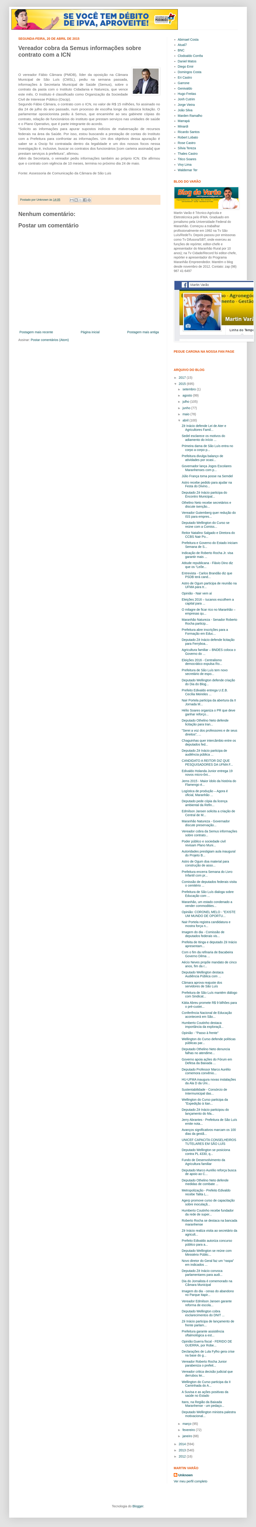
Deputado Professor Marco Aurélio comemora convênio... (206, 1071)
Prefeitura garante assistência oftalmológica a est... (203, 1333)
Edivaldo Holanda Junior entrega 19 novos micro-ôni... (207, 773)
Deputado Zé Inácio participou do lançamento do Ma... (205, 1111)
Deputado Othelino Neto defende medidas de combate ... (205, 1182)
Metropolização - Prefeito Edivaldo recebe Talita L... (206, 1192)
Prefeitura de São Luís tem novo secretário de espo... (205, 672)
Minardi (183, 126)
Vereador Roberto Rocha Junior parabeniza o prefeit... (204, 1363)
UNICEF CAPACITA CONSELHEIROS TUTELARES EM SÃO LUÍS (209, 1142)
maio (186, 414)
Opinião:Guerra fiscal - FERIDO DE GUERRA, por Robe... (207, 1343)
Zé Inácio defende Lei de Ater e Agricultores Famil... (204, 428)
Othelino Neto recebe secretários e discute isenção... (206, 504)
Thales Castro (188, 153)
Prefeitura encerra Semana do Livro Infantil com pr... (207, 873)
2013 (183, 1450)
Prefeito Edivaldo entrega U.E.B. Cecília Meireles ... (205, 692)
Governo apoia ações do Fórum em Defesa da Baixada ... (207, 1061)
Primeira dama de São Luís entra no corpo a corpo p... (207, 448)
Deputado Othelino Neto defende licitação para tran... (205, 722)
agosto (187, 395)
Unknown (185, 1475)
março (187, 1424)
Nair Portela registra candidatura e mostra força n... (206, 924)
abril (185, 420)
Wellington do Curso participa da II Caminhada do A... (206, 1384)
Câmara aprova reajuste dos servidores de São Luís (202, 984)
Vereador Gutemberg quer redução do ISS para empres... (209, 514)
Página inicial (90, 332)
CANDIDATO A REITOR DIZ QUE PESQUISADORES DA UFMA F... (207, 762)
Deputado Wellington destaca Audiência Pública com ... (203, 974)
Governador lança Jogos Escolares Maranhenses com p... (207, 468)
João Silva (185, 110)
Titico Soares (187, 159)
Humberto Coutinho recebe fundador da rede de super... (208, 1212)
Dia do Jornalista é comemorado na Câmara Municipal (207, 1283)
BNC (181, 50)
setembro (189, 389)
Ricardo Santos (189, 132)
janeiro (187, 1436)
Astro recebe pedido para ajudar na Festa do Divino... (207, 484)
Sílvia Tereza (187, 148)
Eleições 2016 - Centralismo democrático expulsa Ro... (202, 662)
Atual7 (182, 45)
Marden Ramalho (190, 115)
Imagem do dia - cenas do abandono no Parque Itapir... (208, 1293)
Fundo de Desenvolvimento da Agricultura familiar (203, 1162)
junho (186, 408)
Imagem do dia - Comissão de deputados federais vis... (203, 934)
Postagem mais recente (36, 332)
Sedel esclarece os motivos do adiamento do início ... (203, 438)
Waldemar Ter (187, 170)
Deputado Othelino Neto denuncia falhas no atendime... (206, 1051)
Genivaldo (185, 88)
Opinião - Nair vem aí (197, 593)
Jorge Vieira (186, 105)
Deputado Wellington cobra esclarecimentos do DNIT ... (203, 1313)
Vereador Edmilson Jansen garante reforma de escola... (207, 1303)
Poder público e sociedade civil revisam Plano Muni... (204, 843)
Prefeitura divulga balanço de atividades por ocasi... (202, 458)
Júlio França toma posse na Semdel (207, 476)
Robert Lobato (188, 137)
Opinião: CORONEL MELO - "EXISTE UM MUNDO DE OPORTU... (209, 914)
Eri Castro (185, 77)
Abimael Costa (188, 39)
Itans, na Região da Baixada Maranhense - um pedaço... (203, 1404)
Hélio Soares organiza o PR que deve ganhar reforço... (208, 712)
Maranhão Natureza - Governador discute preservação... (206, 823)
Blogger (137, 1506)
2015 (183, 384)
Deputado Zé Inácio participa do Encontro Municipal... (204, 494)
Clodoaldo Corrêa (190, 56)
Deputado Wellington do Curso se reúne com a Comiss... (205, 524)
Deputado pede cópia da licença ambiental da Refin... (204, 803)
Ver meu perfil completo (190, 1481)
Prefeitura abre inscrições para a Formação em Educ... (205, 631)
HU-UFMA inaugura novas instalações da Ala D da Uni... (209, 1081)
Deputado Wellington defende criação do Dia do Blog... (208, 682)
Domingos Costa (190, 72)
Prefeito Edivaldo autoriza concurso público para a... (207, 1242)
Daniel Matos (187, 61)
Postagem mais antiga (143, 332)
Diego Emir (186, 66)
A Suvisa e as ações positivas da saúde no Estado (205, 1394)
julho (186, 401)
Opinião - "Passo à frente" (200, 1033)
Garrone (183, 83)
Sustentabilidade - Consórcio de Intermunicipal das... (204, 1091)
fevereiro (189, 1430)
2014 (183, 1444)
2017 (183, 377)
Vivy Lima (185, 164)
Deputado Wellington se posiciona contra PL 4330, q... (206, 1152)
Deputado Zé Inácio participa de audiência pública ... (204, 752)
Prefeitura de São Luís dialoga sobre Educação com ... (208, 894)
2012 (183, 1456)
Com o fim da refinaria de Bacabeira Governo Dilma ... (207, 954)
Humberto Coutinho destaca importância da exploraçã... (203, 1025)
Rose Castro (187, 143)
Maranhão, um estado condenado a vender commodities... (207, 904)
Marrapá (184, 121)
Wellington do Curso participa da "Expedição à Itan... (205, 1101)
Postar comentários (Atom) (50, 340)
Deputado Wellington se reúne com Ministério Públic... (207, 1252)
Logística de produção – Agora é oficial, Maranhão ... (205, 793)
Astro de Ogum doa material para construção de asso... (205, 863)
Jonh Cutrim (186, 99)
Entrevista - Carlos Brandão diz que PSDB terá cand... (207, 575)
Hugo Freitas (187, 94)
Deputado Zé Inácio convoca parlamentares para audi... (202, 1272)
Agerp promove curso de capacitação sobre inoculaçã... (208, 1202)
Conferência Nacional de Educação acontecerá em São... (207, 1014)
